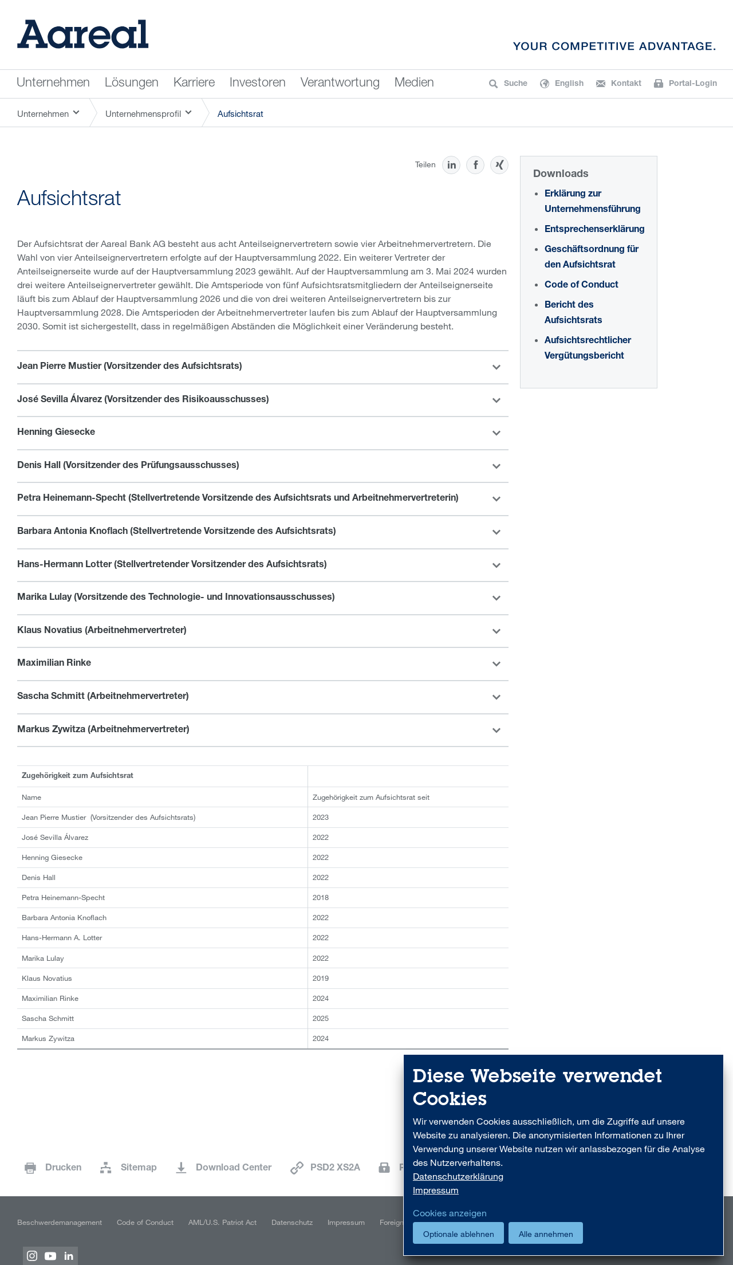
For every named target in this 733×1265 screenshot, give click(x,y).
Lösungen (132, 83)
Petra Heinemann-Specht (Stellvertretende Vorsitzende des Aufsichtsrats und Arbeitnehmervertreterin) (238, 499)
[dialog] (563, 1155)
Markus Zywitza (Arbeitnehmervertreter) (103, 730)
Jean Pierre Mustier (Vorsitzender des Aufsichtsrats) (129, 367)
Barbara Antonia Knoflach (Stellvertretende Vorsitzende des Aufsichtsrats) (176, 532)
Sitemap (139, 1168)
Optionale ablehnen (458, 1234)
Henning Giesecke (56, 433)
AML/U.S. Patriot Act (222, 1222)
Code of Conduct (581, 285)
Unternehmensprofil (143, 113)
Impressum (346, 1222)
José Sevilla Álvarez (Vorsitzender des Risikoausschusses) (143, 400)
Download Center (233, 1168)
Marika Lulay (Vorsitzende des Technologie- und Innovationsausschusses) (176, 598)
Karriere (194, 83)
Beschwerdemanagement (59, 1222)
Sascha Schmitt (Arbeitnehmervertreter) (103, 697)
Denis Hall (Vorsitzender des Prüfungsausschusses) (128, 466)
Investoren (258, 83)
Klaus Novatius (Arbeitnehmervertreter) (102, 631)
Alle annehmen (546, 1234)
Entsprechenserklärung (595, 230)
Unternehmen (53, 83)
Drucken (63, 1168)
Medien (414, 83)
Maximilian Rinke (54, 664)
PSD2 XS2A (335, 1168)
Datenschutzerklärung (458, 1176)
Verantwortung (340, 83)
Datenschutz (292, 1222)
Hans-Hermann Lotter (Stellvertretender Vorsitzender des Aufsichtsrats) (172, 565)
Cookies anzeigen (450, 1213)
